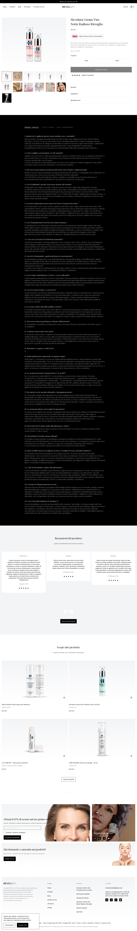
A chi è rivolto (48, 127)
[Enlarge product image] (6, 76)
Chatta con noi (38, 7)
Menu (5, 7)
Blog (19, 7)
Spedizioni (91, 923)
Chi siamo (27, 7)
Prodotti (12, 7)
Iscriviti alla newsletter (12, 837)
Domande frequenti (32, 127)
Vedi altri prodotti (68, 779)
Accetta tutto (22, 925)
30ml (85, 60)
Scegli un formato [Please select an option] (101, 69)
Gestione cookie (106, 923)
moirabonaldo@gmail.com (113, 888)
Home (49, 888)
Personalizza (9, 925)
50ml (116, 60)
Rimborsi (97, 923)
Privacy (79, 923)
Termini (84, 923)
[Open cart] (132, 7)
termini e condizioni (19, 832)
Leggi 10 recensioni (87, 75)
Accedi (125, 7)
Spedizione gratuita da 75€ (68, 1)
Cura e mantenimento (65, 127)
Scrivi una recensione (68, 621)
